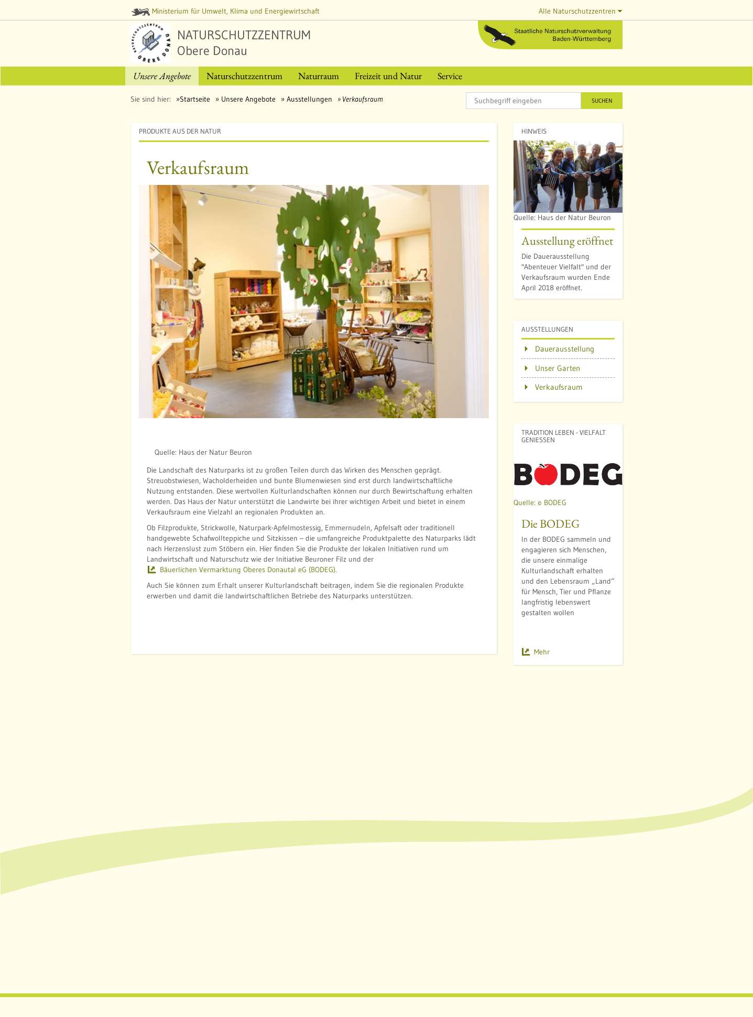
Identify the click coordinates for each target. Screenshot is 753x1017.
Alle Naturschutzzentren (580, 11)
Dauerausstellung (564, 349)
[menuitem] (162, 76)
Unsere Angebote (247, 99)
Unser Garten (557, 368)
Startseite (195, 99)
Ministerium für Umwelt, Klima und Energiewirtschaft (226, 11)
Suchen (602, 100)
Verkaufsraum (559, 387)
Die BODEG (550, 523)
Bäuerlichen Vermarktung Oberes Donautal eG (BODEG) (247, 569)
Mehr (542, 652)
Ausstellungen (308, 99)
